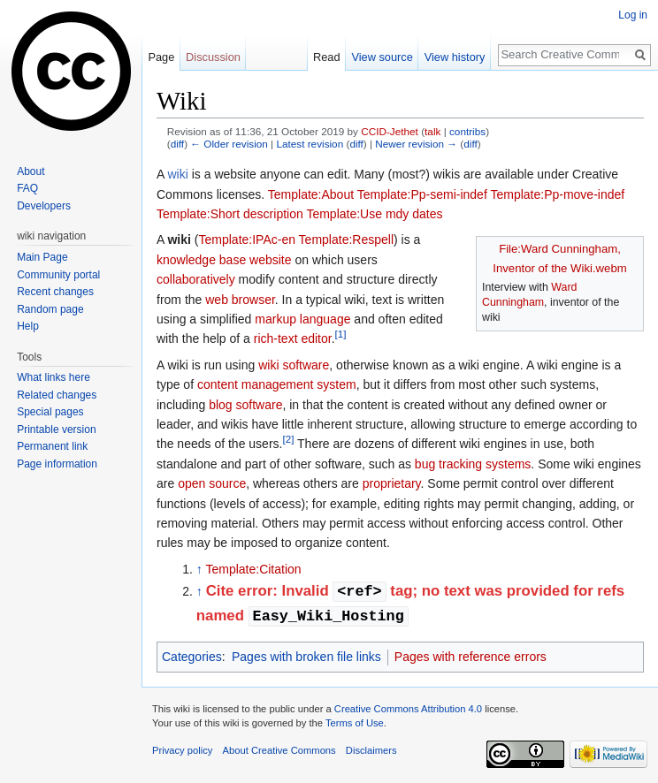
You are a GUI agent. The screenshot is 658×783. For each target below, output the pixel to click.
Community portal (58, 275)
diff (177, 143)
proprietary (392, 483)
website (270, 260)
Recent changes (55, 291)
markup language (302, 319)
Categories (192, 657)
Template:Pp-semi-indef (422, 194)
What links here (53, 377)
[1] (341, 334)
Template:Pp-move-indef (557, 194)
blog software (245, 405)
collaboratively (196, 279)
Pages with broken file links (306, 657)
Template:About (311, 194)
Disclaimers (371, 750)
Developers (44, 206)
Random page (50, 309)
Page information (57, 464)
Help (28, 326)
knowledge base (201, 260)
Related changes (56, 395)
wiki (177, 174)
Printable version (56, 429)
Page (161, 57)
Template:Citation (253, 569)
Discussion (213, 57)
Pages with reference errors (470, 657)
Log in (632, 15)
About (30, 171)
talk (432, 131)
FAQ (27, 188)
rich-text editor (293, 338)
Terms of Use (354, 723)
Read (326, 57)
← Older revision (229, 143)
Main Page (42, 257)
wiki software (293, 365)
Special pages (50, 412)
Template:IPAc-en (247, 239)
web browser (240, 300)
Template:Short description (230, 214)
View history (455, 57)
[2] (288, 439)
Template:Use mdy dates (374, 214)
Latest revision (309, 143)
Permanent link (52, 446)
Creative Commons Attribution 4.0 (408, 708)
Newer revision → (416, 143)
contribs (467, 131)
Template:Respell (346, 239)
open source (212, 483)
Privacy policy (182, 750)
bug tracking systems (473, 464)
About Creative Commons (279, 750)
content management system (276, 384)
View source (381, 57)
